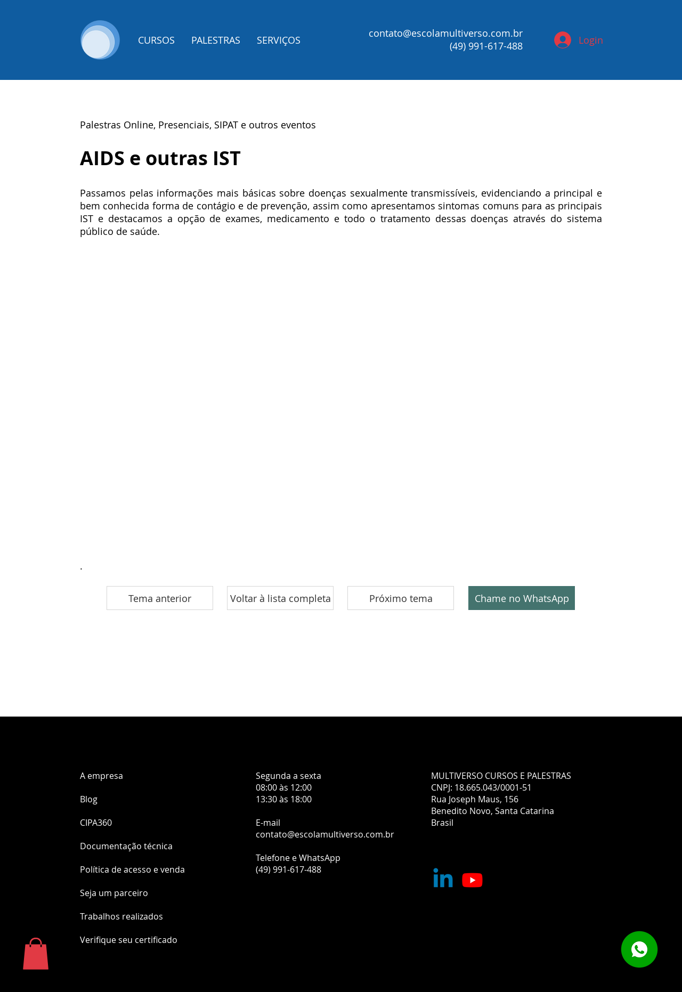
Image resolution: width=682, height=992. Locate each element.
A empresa (101, 776)
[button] (35, 954)
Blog (89, 799)
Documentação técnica (126, 846)
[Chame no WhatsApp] (521, 598)
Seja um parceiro (114, 893)
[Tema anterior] (160, 598)
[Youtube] (472, 880)
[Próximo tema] (400, 598)
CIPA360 (96, 822)
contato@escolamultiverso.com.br (446, 33)
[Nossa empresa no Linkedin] (443, 880)
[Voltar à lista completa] (280, 598)
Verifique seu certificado (128, 940)
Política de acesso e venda (132, 869)
